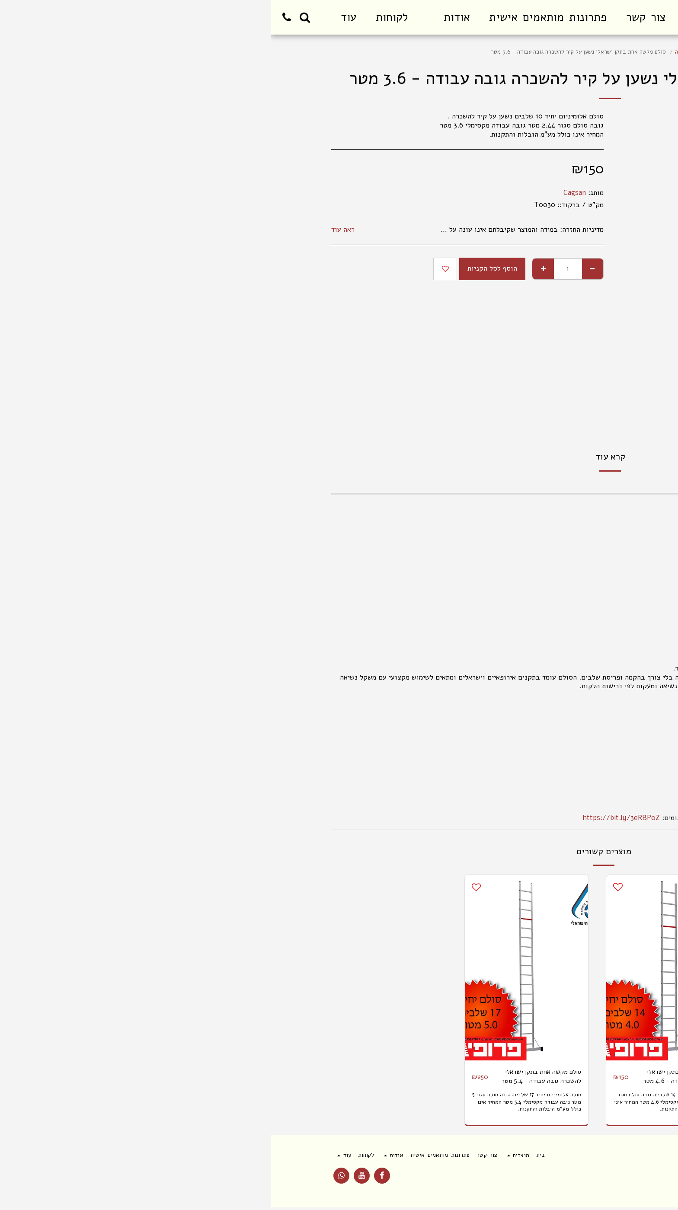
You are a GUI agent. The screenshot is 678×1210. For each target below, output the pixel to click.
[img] (539, 967)
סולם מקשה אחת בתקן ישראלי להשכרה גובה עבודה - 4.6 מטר (406, 1077)
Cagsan (303, 193)
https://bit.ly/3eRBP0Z (350, 818)
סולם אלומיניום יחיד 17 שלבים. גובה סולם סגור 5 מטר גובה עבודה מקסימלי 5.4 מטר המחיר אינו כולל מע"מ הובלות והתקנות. (256, 1104)
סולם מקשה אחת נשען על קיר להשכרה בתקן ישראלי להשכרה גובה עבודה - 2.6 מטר (549, 1078)
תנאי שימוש (604, 1181)
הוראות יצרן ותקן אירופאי (581, 782)
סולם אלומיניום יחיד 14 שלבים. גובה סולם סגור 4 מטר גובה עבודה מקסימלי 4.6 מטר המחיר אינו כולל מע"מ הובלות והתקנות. (397, 1104)
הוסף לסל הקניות (221, 268)
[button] (178, 17)
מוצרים (592, 52)
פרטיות (567, 1181)
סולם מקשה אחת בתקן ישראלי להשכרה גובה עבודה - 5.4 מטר (264, 1077)
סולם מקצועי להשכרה (506, 52)
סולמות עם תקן (557, 52)
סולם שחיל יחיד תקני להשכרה (438, 52)
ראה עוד (71, 229)
